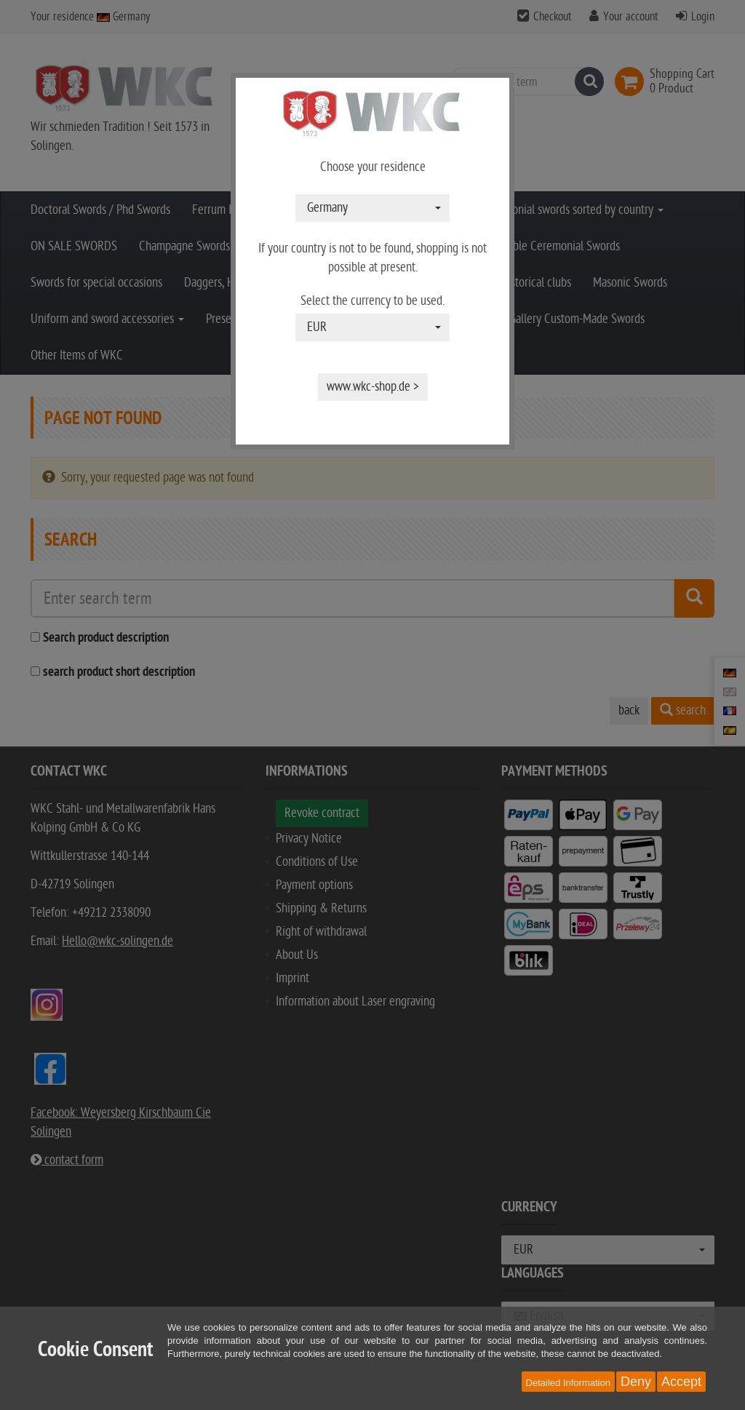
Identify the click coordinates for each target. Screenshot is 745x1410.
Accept (681, 1381)
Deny (636, 1381)
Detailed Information (568, 1382)
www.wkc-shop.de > (373, 386)
